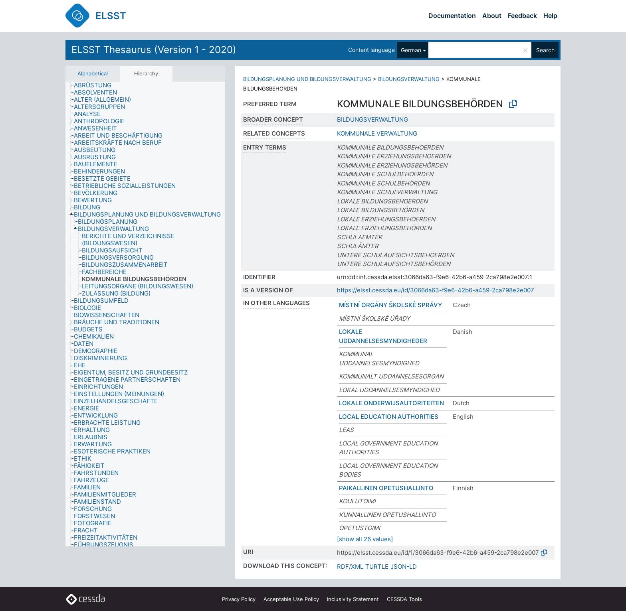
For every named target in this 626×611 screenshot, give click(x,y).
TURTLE (376, 566)
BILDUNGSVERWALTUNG (409, 79)
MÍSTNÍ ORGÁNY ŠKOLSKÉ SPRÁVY (390, 305)
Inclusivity (353, 599)
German (411, 50)
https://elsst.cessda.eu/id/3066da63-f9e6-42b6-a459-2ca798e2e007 (435, 290)
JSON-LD (403, 566)
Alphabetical (92, 73)
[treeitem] (96, 85)
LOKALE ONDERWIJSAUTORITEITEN (391, 403)
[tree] (145, 314)
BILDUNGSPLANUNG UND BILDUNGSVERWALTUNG (307, 79)
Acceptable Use (291, 599)
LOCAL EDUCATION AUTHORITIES (388, 416)
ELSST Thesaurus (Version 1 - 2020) (153, 49)
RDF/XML (350, 566)
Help (550, 16)
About (491, 16)
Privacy (239, 599)
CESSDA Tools (404, 599)
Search (545, 50)
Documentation (452, 16)
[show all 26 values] (365, 539)
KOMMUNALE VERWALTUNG (377, 133)
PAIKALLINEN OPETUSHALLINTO (386, 488)
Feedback (522, 16)
